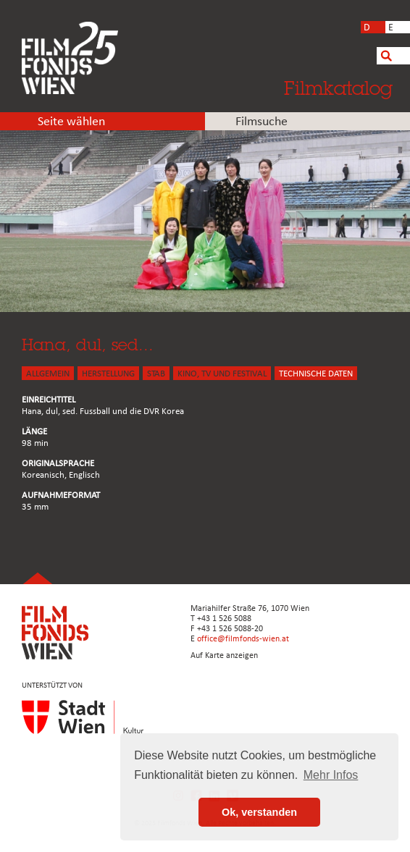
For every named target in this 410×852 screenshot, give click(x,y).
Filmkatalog (338, 87)
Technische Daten (316, 374)
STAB (156, 374)
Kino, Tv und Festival (222, 374)
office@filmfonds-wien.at (243, 639)
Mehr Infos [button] (331, 775)
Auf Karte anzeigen (224, 655)
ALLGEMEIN (48, 374)
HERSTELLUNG (108, 374)
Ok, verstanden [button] (259, 812)
